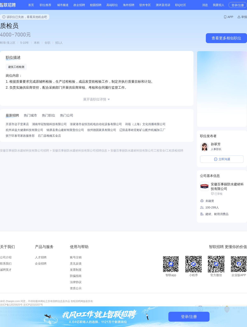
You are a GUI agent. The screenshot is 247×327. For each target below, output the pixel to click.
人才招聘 (41, 257)
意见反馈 (76, 263)
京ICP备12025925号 (11, 304)
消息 (205, 5)
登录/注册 (238, 5)
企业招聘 (41, 263)
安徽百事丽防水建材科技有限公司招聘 (24, 150)
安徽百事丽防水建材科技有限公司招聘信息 (79, 150)
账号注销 (76, 257)
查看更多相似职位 (226, 38)
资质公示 (76, 288)
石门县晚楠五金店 (49, 135)
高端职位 (112, 5)
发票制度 (76, 269)
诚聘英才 (6, 269)
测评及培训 (163, 5)
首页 (31, 5)
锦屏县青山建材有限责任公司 (65, 130)
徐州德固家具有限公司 (101, 130)
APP (230, 17)
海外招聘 (128, 5)
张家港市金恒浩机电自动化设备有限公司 (96, 124)
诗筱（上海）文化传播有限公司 (145, 124)
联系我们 (6, 263)
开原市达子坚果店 (17, 124)
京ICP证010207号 (33, 304)
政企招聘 (79, 5)
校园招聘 (95, 5)
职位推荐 (45, 5)
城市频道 (63, 5)
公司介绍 (6, 257)
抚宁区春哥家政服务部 (20, 135)
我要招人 (218, 5)
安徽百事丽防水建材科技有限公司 (227, 186)
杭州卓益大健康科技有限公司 (24, 130)
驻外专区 (145, 5)
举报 (244, 17)
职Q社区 (180, 5)
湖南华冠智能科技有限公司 (49, 124)
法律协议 (76, 282)
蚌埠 (3, 42)
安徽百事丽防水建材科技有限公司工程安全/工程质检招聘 (146, 150)
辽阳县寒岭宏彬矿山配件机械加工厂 (142, 130)
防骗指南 (76, 276)
